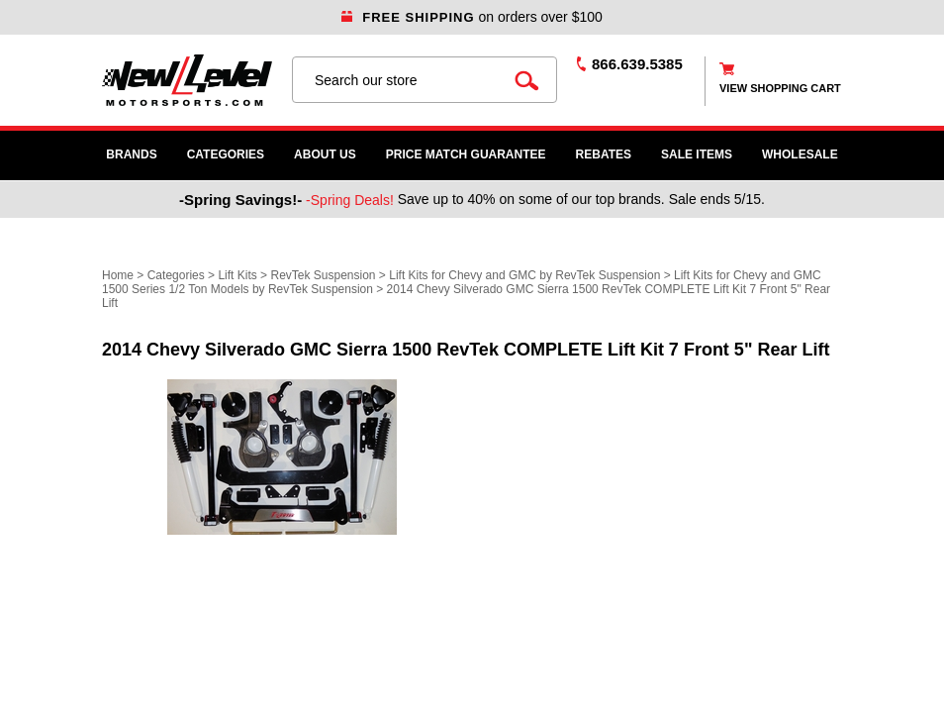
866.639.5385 (637, 63)
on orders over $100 (472, 17)
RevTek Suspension (322, 275)
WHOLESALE (800, 154)
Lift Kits (237, 275)
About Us (325, 154)
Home (118, 275)
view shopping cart (780, 88)
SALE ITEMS (696, 154)
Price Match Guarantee (466, 154)
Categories (225, 154)
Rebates (603, 154)
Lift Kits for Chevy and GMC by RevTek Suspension (526, 275)
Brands (131, 154)
